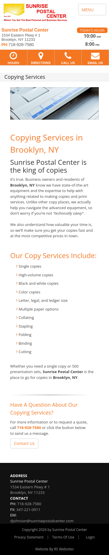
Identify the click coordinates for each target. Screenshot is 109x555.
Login (90, 537)
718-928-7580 (29, 427)
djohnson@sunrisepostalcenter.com (42, 520)
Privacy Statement (29, 537)
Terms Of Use (63, 537)
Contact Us (24, 443)
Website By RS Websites (54, 549)
